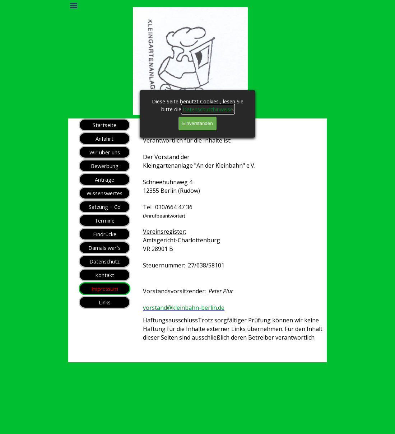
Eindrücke (104, 234)
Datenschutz (104, 261)
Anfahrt (104, 138)
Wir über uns (104, 152)
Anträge (104, 179)
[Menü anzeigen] (73, 5)
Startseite (104, 125)
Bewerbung (104, 165)
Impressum (104, 288)
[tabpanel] (233, 247)
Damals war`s (104, 247)
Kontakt (104, 275)
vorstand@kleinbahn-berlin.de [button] (183, 308)
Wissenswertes (104, 193)
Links (105, 302)
